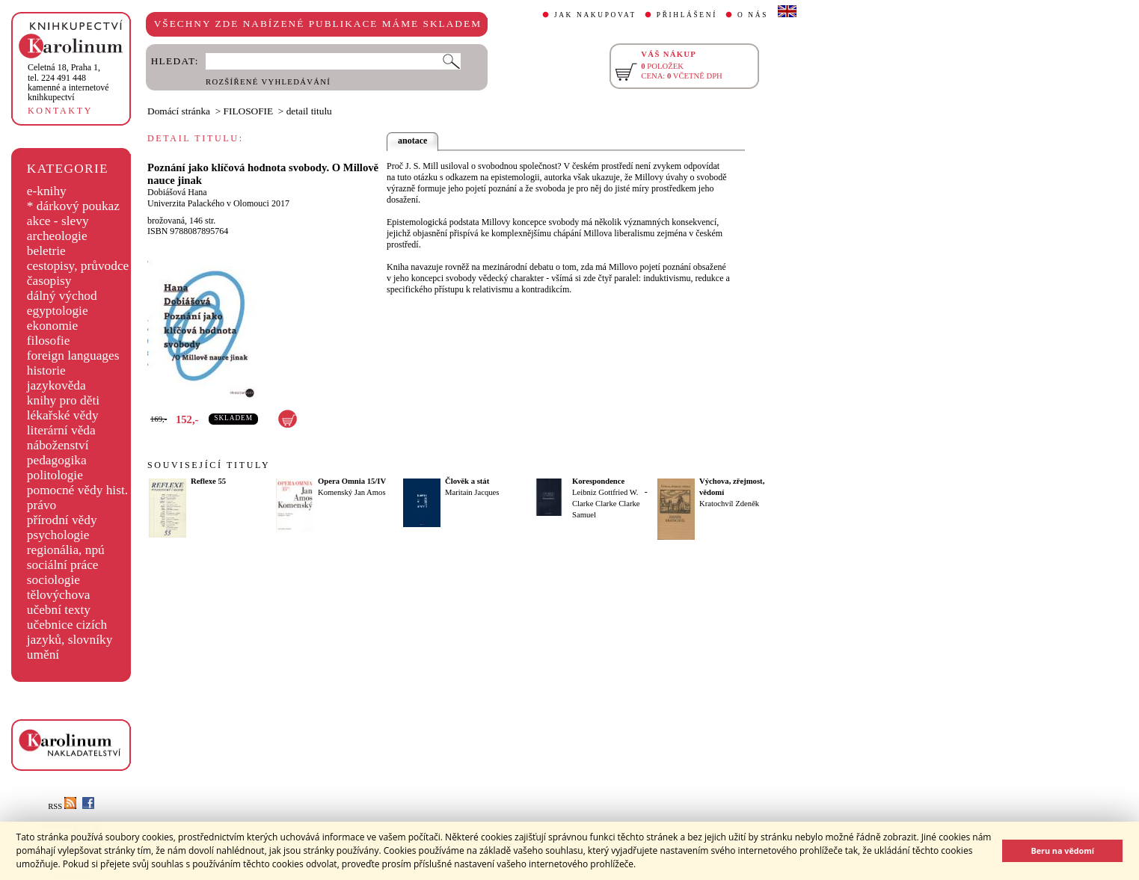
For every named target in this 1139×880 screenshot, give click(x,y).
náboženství (58, 445)
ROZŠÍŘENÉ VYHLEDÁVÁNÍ (268, 82)
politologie (55, 475)
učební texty (58, 610)
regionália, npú (66, 550)
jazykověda (56, 385)
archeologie (57, 236)
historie (46, 370)
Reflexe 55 (208, 481)
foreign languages (73, 355)
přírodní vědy (62, 520)
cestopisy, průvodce (78, 266)
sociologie (53, 580)
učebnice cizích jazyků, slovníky (70, 632)
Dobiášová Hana (177, 192)
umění (43, 654)
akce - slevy (58, 221)
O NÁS (752, 15)
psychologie (58, 535)
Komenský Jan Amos (352, 492)
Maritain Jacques (472, 492)
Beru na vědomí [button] (1062, 850)
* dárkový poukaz (73, 206)
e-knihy (47, 191)
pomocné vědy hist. (77, 490)
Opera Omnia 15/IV (352, 481)
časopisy (49, 281)
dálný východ (62, 296)
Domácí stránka (178, 111)
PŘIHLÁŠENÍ (687, 15)
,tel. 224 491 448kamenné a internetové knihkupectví (68, 82)
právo (41, 505)
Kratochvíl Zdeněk (729, 503)
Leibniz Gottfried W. (605, 492)
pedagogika (57, 460)
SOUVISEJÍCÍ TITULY (208, 465)
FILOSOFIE (249, 111)
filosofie (48, 340)
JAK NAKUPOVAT (595, 15)
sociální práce (63, 565)
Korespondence (598, 481)
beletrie (46, 251)
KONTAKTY (60, 110)
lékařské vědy (63, 415)
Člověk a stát (467, 481)
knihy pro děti (63, 400)
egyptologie (57, 311)
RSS (62, 806)
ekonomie (52, 326)
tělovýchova (58, 595)
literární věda (61, 430)
